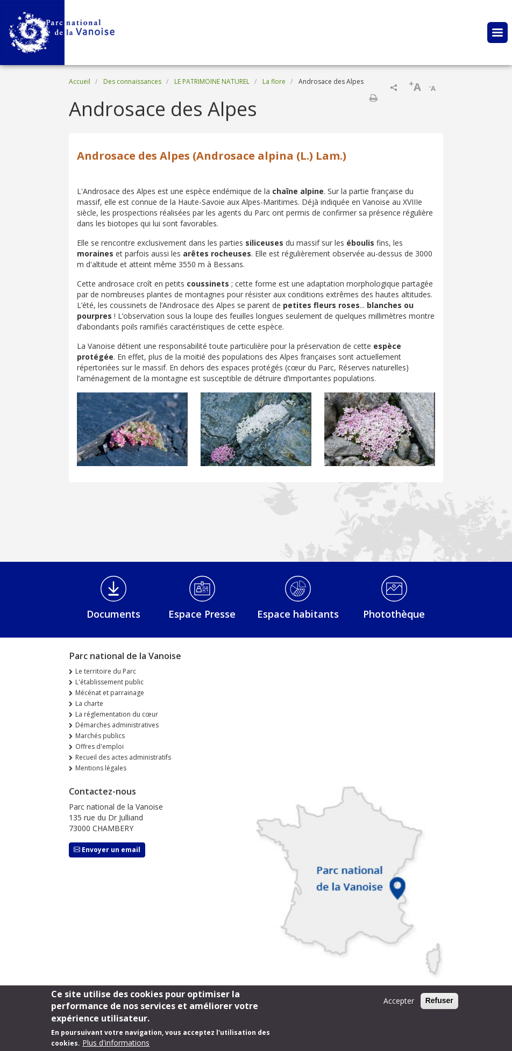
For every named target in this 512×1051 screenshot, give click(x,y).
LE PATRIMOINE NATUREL (212, 81)
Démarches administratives (117, 725)
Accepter (398, 1005)
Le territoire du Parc (105, 671)
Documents (113, 613)
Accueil (79, 81)
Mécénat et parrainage (109, 692)
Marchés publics (100, 735)
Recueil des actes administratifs (123, 757)
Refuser (439, 1004)
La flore (274, 81)
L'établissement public (109, 682)
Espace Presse (202, 613)
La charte (89, 703)
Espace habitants (298, 613)
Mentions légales (100, 768)
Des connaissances (132, 81)
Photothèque (394, 613)
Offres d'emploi (99, 746)
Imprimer (373, 97)
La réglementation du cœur (116, 714)
